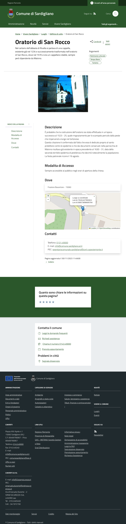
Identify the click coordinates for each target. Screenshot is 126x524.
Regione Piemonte (14, 3)
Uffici (7, 418)
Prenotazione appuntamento (76, 452)
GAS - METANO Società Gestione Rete (48, 441)
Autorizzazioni (40, 402)
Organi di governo (12, 406)
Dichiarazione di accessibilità (75, 439)
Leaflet (92, 228)
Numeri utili (10, 465)
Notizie (97, 394)
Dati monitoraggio (12, 513)
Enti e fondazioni (12, 402)
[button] (82, 208)
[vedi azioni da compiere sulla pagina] (106, 42)
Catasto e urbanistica (43, 406)
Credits (51, 513)
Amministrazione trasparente (76, 443)
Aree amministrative (13, 394)
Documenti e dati (12, 398)
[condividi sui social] (95, 42)
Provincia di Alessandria (44, 435)
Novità (33, 24)
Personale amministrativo (15, 410)
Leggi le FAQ (69, 446)
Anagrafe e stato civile (44, 398)
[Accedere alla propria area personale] (102, 3)
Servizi (45, 24)
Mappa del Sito (72, 513)
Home (17, 33)
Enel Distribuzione (42, 447)
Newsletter (98, 434)
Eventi (96, 415)
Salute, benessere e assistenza (77, 398)
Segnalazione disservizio (74, 449)
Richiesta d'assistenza (73, 455)
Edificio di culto (56, 33)
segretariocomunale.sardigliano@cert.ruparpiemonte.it (78, 249)
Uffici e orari (10, 461)
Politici (8, 414)
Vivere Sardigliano (62, 24)
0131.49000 (62, 242)
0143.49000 (18, 444)
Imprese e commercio (73, 394)
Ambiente (39, 394)
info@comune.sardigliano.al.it (68, 246)
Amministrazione (16, 24)
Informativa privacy (72, 431)
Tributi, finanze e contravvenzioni (77, 404)
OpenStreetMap (105, 228)
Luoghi (44, 33)
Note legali (68, 435)
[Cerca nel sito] (114, 14)
